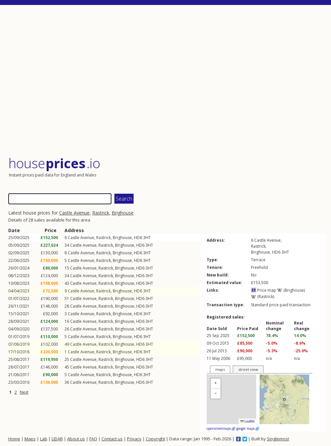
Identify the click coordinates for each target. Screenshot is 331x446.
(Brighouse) (291, 290)
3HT (147, 237)
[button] (216, 383)
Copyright (155, 439)
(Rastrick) (262, 296)
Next (24, 392)
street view (248, 369)
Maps (30, 439)
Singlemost (278, 439)
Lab (43, 439)
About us (76, 439)
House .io (54, 163)
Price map (263, 290)
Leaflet (247, 421)
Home (14, 439)
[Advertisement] (167, 81)
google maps (247, 428)
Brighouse (123, 213)
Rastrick (100, 213)
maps (220, 369)
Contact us (112, 439)
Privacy (134, 439)
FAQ (93, 439)
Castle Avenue (74, 213)
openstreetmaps (221, 428)
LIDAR (57, 439)
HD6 (138, 237)
